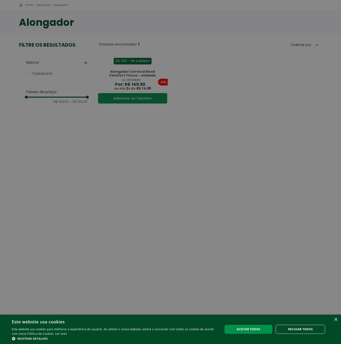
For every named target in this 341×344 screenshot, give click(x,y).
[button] (114, 338)
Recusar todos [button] (300, 329)
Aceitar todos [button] (248, 329)
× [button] (335, 319)
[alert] (170, 172)
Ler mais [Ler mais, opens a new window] (61, 334)
